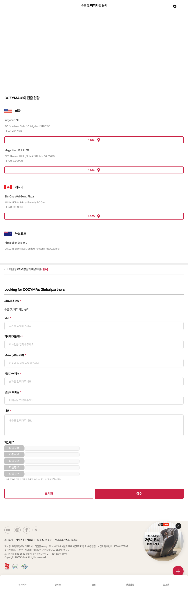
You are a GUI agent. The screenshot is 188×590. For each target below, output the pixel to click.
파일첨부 (9, 442)
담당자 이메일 (11, 392)
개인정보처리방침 (44, 539)
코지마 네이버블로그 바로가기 (35, 530)
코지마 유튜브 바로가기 (7, 530)
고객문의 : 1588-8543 (14, 553)
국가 (6, 318)
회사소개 (8, 539)
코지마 (13, 8)
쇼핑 (94, 584)
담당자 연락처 (11, 373)
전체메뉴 (22, 584)
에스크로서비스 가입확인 (66, 539)
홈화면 (58, 584)
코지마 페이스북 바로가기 (26, 530)
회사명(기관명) (12, 336)
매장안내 (20, 539)
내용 (6, 411)
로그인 (166, 584)
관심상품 (130, 584)
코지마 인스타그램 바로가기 (17, 530)
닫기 (178, 526)
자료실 (30, 539)
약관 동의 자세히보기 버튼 (179, 269)
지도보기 (92, 139)
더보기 (178, 571)
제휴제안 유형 (11, 301)
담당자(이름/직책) (14, 355)
